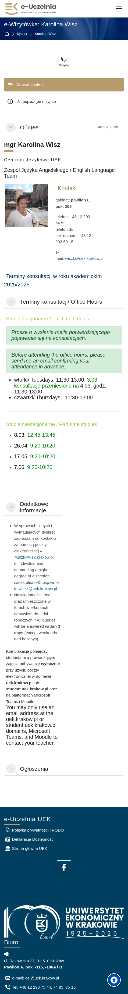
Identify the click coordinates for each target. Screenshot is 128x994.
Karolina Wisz (45, 34)
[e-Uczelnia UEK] (31, 9)
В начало (7, 34)
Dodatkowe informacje (34, 507)
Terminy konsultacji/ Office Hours (61, 302)
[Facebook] (64, 867)
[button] (11, 127)
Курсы (22, 34)
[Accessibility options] (114, 980)
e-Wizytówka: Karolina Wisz (40, 24)
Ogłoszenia (34, 769)
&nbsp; (44, 582)
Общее (29, 127)
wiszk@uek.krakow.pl (84, 258)
